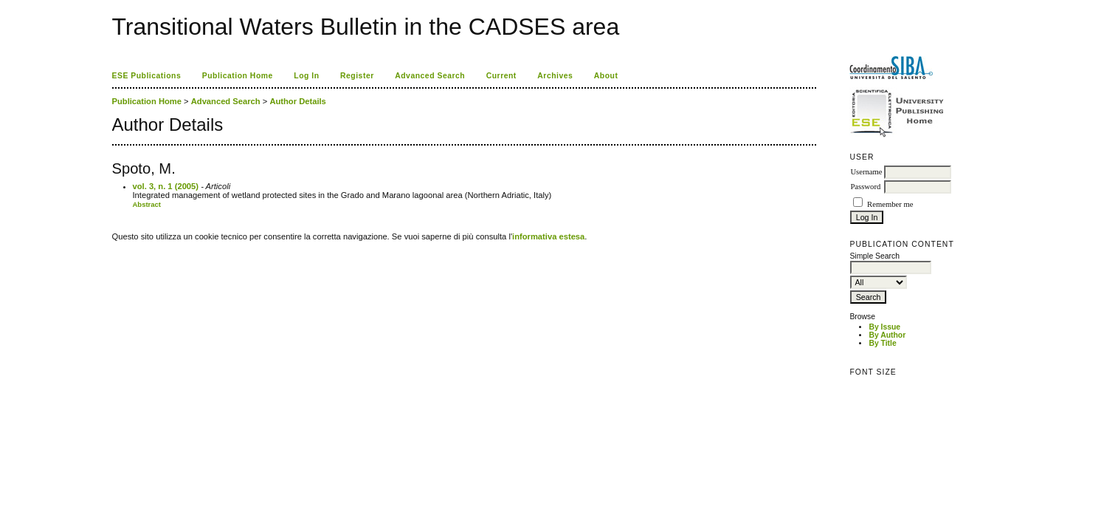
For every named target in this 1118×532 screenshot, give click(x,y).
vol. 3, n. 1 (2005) (166, 186)
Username (866, 172)
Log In (306, 76)
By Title (882, 343)
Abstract (147, 204)
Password (865, 187)
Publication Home (237, 76)
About (606, 76)
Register (357, 76)
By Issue (884, 327)
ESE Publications (147, 76)
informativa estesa (548, 236)
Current (501, 76)
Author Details (297, 101)
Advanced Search (430, 76)
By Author (887, 335)
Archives (555, 76)
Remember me (890, 204)
